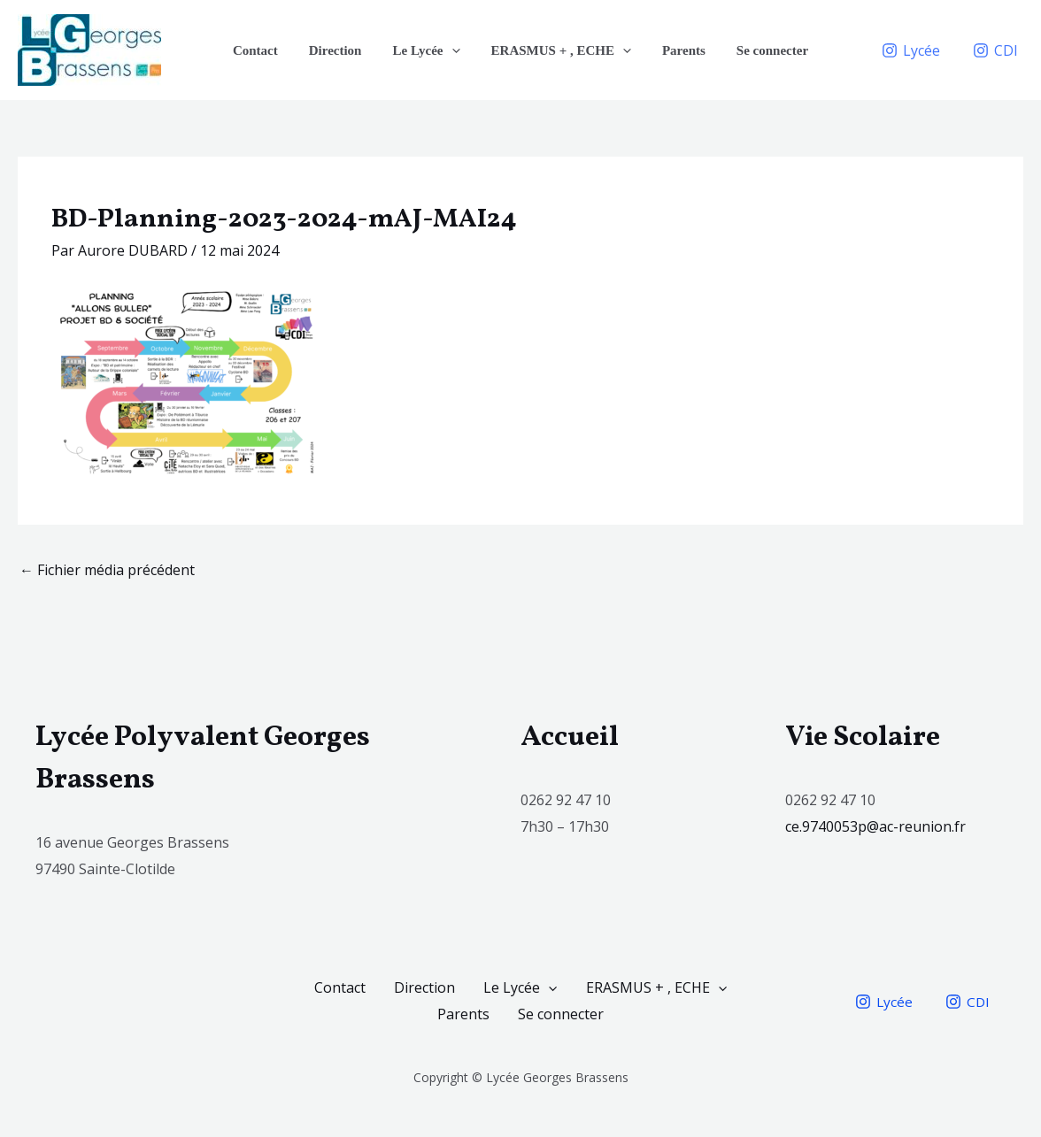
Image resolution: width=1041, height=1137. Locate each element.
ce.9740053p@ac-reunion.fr (877, 826)
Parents (676, 50)
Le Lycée (428, 50)
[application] (453, 50)
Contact (266, 50)
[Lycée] (910, 50)
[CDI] (995, 50)
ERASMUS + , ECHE (558, 50)
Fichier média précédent (107, 570)
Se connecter (761, 50)
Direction (341, 50)
